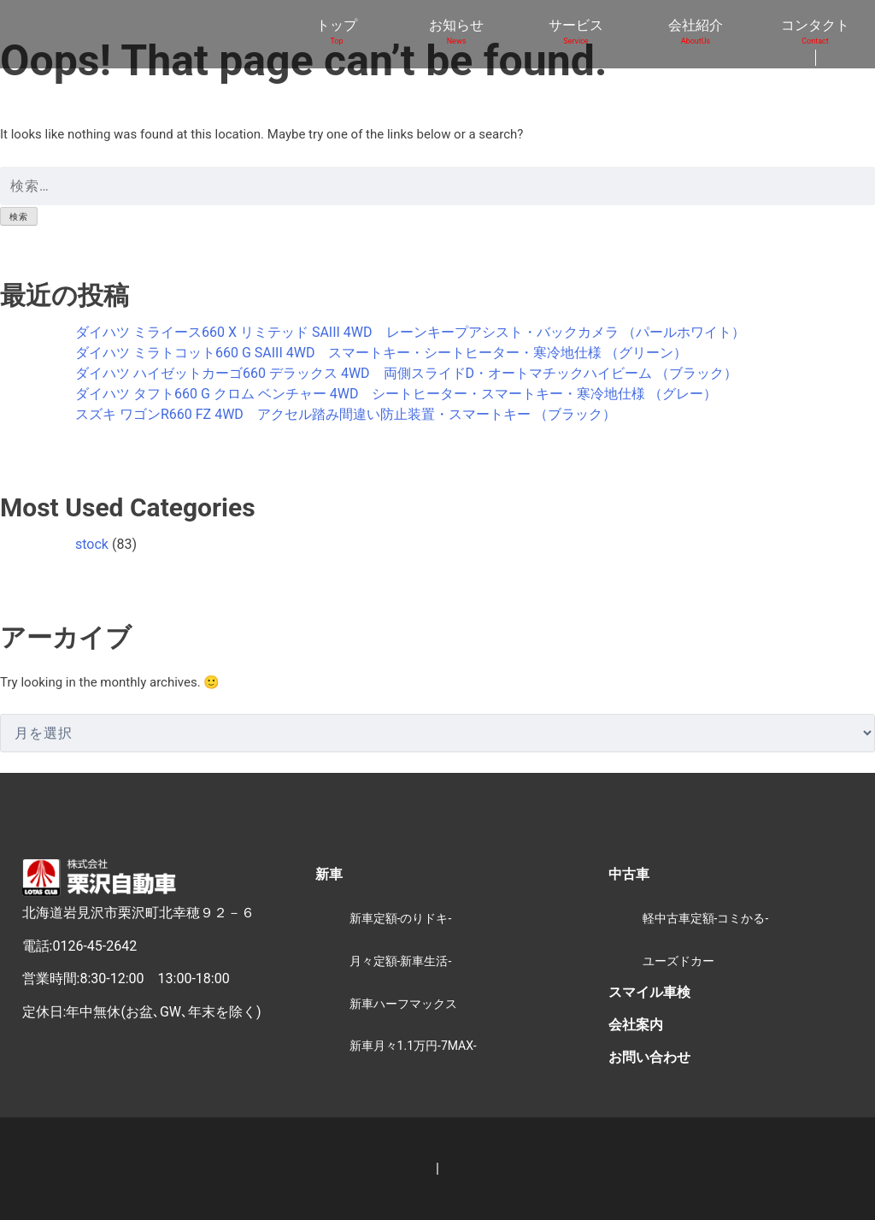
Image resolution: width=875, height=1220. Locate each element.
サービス (576, 32)
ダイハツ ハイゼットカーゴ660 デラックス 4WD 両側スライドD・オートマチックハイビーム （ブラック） (406, 373)
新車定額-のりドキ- (400, 918)
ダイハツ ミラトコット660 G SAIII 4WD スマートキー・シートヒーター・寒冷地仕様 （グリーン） (381, 353)
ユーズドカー (678, 961)
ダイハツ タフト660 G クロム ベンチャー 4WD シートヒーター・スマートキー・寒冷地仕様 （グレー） (396, 394)
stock (92, 544)
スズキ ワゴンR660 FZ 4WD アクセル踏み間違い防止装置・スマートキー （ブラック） (345, 414)
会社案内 (635, 1025)
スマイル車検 (649, 992)
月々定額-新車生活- (400, 961)
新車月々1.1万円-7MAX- (413, 1045)
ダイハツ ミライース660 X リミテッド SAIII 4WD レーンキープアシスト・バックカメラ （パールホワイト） (410, 332)
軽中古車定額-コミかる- (706, 918)
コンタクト (815, 32)
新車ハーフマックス (403, 1004)
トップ (336, 32)
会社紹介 (695, 32)
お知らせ (456, 32)
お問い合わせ (649, 1057)
